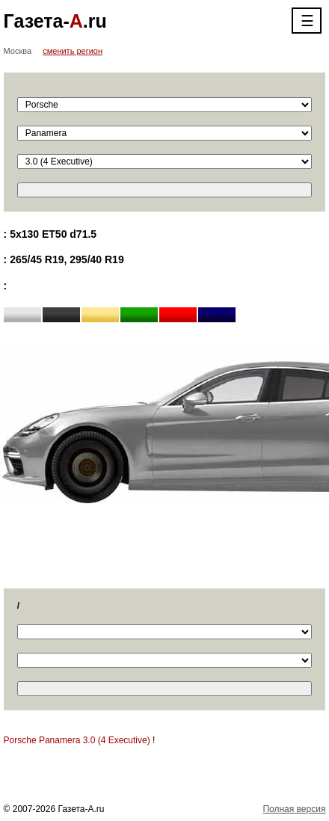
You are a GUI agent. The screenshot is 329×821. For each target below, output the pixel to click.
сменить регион (72, 50)
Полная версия (293, 809)
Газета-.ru (55, 20)
